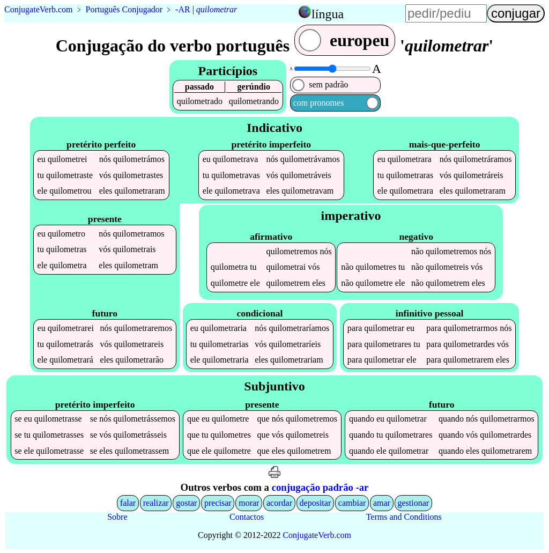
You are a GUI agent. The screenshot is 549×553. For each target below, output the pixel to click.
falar (128, 502)
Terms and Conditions (404, 516)
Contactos (246, 516)
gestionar (413, 502)
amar (381, 502)
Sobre (117, 516)
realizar (156, 502)
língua (327, 14)
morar (249, 502)
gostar (186, 502)
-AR (182, 9)
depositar (315, 502)
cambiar (352, 502)
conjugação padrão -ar (320, 487)
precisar (218, 502)
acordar (279, 502)
